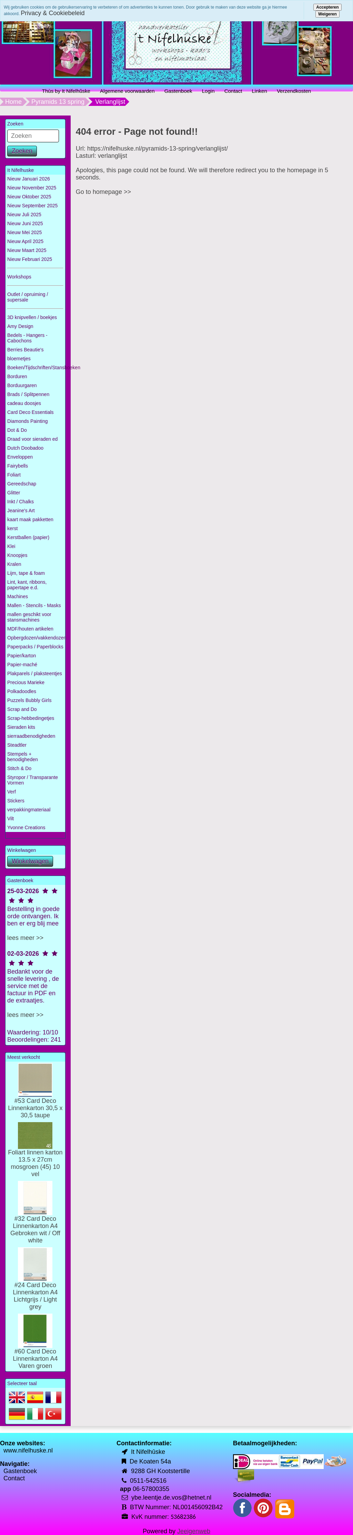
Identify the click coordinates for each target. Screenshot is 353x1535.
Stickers (15, 800)
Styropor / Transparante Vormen (32, 780)
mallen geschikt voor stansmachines (29, 617)
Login (208, 91)
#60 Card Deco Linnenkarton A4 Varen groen (35, 1348)
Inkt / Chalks (20, 501)
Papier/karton (21, 655)
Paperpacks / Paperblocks (35, 646)
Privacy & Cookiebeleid (52, 13)
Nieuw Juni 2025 (25, 223)
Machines (17, 596)
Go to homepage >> (103, 191)
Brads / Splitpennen (28, 394)
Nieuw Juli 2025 (24, 214)
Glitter (13, 492)
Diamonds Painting (27, 421)
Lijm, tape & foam (26, 573)
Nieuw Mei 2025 (24, 232)
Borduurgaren (22, 385)
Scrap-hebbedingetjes (30, 718)
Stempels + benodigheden (22, 756)
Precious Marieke (25, 682)
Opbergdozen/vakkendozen (36, 637)
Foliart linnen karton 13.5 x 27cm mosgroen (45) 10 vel (35, 1155)
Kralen (14, 564)
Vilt (10, 818)
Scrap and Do (22, 709)
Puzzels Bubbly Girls (29, 700)
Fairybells (17, 466)
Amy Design (20, 326)
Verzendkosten (294, 91)
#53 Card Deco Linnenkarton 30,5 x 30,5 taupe (35, 1097)
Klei (11, 546)
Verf (11, 791)
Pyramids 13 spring (57, 101)
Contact (233, 91)
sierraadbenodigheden (31, 736)
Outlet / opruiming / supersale (27, 297)
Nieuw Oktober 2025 (29, 196)
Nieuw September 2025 (32, 205)
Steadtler (17, 745)
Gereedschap (21, 483)
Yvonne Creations (26, 827)
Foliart (14, 475)
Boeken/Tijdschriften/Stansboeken (36, 367)
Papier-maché (22, 664)
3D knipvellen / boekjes (32, 317)
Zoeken (22, 150)
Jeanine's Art (21, 510)
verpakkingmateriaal (28, 809)
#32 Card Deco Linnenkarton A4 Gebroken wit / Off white (35, 1219)
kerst (12, 528)
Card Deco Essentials (30, 412)
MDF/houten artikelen (30, 629)
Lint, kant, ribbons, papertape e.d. (27, 584)
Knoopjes (17, 555)
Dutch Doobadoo (25, 448)
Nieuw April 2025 (25, 241)
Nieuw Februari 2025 (29, 259)
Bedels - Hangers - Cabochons (27, 337)
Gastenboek (178, 91)
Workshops (19, 276)
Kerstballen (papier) (28, 537)
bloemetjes (19, 358)
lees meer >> (25, 937)
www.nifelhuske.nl (28, 1450)
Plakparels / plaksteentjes (34, 673)
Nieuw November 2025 (31, 187)
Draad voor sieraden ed (32, 439)
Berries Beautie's (25, 349)
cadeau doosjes (24, 403)
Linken (259, 91)
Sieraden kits (21, 727)
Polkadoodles (21, 691)
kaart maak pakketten (30, 519)
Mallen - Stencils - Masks (34, 605)
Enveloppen (20, 457)
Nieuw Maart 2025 (27, 250)
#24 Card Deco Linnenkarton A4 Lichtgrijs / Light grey (35, 1285)
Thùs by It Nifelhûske (66, 91)
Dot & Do (17, 430)
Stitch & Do (19, 768)
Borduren (17, 376)
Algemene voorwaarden (127, 91)
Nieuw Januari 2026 (28, 179)
